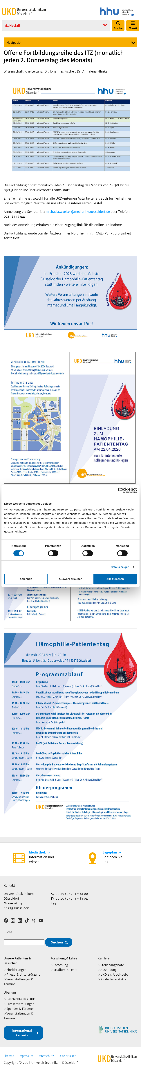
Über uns (10, 992)
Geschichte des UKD (20, 999)
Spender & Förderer (20, 1008)
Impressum (26, 1055)
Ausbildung (108, 969)
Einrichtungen (16, 969)
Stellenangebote (112, 964)
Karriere (103, 958)
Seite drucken (67, 1055)
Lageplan (110, 852)
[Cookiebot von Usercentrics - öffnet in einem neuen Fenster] (121, 490)
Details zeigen (120, 567)
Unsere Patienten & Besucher (17, 960)
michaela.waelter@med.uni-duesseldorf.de (78, 212)
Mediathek (37, 852)
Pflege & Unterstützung (23, 974)
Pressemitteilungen (20, 1003)
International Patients (22, 1032)
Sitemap (9, 1055)
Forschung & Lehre (64, 958)
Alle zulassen (115, 578)
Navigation (14, 43)
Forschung (60, 964)
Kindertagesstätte (113, 979)
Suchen (57, 942)
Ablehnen (26, 578)
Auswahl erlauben (70, 578)
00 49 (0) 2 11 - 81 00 (71, 894)
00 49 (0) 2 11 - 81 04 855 (69, 901)
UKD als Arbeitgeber (115, 974)
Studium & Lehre (65, 969)
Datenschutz (46, 1055)
